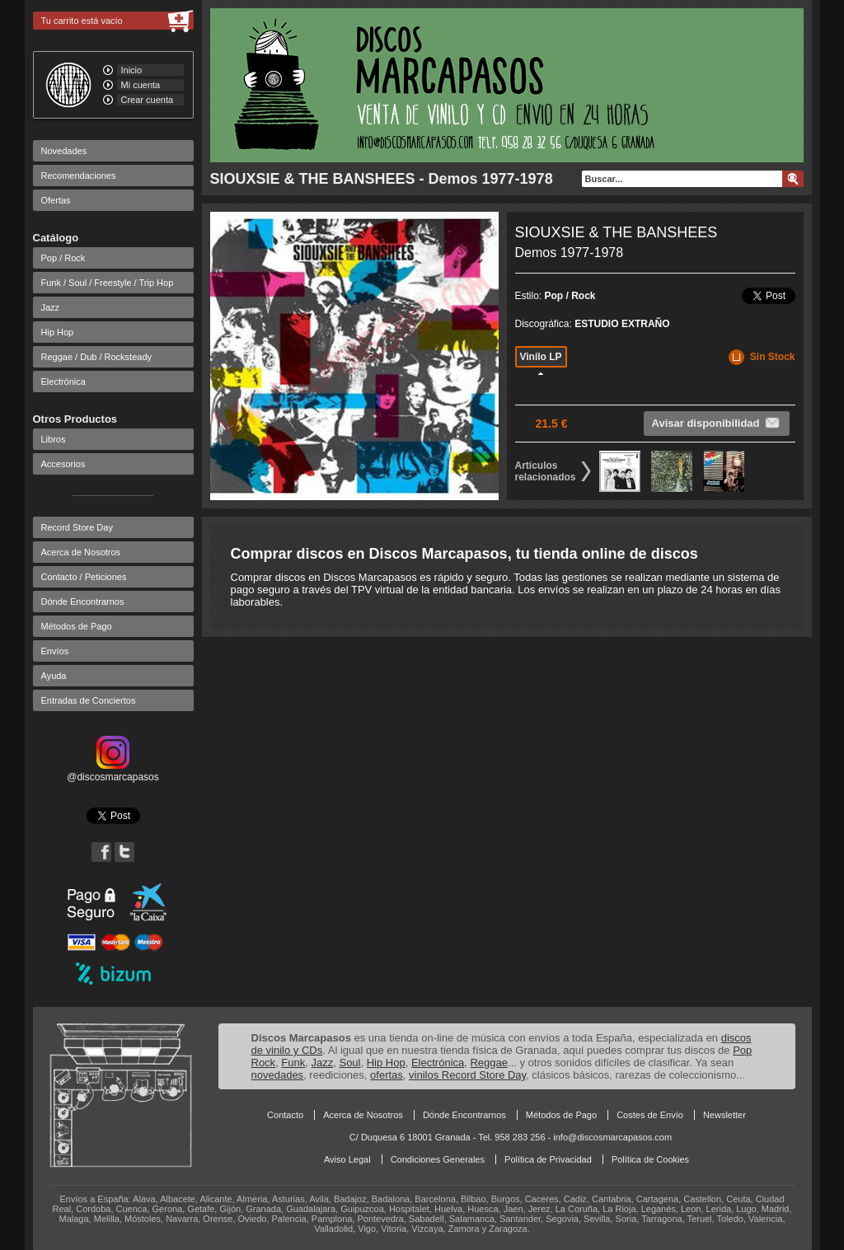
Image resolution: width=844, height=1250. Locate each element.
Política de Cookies (650, 1159)
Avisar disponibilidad (716, 423)
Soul (349, 1062)
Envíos (55, 651)
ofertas (386, 1075)
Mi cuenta (141, 85)
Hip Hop (57, 332)
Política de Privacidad (548, 1159)
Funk (293, 1062)
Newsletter (724, 1115)
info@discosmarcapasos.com (612, 1137)
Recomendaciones (78, 175)
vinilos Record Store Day (467, 1075)
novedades (277, 1075)
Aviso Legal (347, 1159)
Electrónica (63, 381)
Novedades (64, 151)
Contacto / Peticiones (84, 577)
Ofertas (56, 200)
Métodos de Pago (76, 626)
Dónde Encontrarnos (82, 601)
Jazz (50, 307)
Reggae (489, 1062)
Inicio (132, 70)
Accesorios (63, 464)
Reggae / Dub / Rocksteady (96, 357)
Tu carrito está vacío (82, 21)
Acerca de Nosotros (81, 552)
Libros (53, 439)
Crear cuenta (147, 100)
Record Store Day (77, 527)
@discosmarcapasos (113, 771)
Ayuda (54, 676)
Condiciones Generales (438, 1159)
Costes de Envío (650, 1115)
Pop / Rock (63, 258)
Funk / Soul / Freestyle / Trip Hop (107, 283)
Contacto (285, 1115)
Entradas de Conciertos (88, 700)
